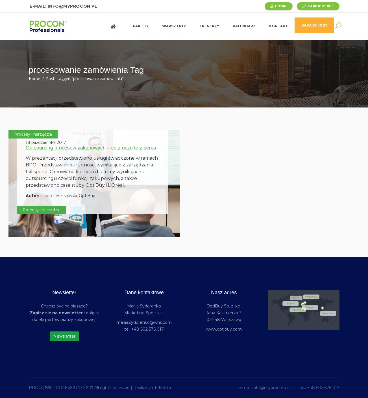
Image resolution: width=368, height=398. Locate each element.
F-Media (163, 387)
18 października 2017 (46, 142)
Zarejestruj (320, 6)
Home (34, 78)
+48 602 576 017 (323, 387)
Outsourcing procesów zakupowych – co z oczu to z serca (91, 148)
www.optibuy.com (224, 329)
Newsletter (64, 336)
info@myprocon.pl (270, 387)
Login (281, 6)
